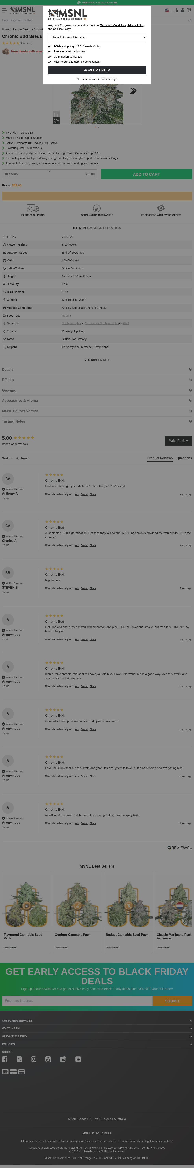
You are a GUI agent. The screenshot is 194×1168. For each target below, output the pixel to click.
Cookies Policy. (62, 28)
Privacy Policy (135, 25)
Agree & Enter (97, 70)
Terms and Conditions (113, 25)
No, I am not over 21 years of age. (97, 79)
